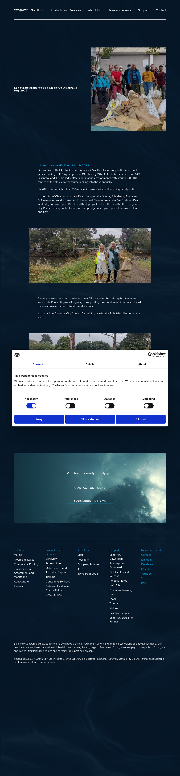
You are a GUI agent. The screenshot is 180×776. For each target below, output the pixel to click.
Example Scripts (119, 613)
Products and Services (66, 10)
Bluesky (146, 569)
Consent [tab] (38, 364)
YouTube (146, 574)
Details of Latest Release (119, 574)
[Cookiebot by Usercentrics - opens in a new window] (150, 354)
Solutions (37, 10)
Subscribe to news (90, 500)
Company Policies (88, 564)
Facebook (147, 564)
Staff (80, 555)
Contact (161, 10)
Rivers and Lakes (24, 559)
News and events (119, 10)
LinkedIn (146, 559)
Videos (113, 608)
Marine (18, 555)
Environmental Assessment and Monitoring (24, 573)
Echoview (52, 559)
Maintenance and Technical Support (56, 570)
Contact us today (89, 488)
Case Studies (54, 595)
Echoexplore (53, 563)
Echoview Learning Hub (121, 592)
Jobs (80, 569)
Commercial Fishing (26, 564)
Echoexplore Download (117, 565)
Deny (39, 419)
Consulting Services (58, 581)
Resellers (83, 559)
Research (19, 586)
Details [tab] (90, 364)
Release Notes (118, 580)
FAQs (112, 599)
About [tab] (142, 364)
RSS (143, 583)
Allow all (141, 419)
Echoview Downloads (116, 556)
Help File (114, 585)
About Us (94, 10)
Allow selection (89, 419)
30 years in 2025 (87, 574)
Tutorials (114, 603)
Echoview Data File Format (121, 619)
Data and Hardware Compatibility (57, 588)
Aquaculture (21, 581)
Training (50, 577)
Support (143, 10)
